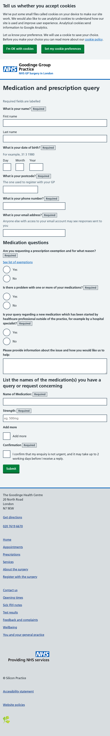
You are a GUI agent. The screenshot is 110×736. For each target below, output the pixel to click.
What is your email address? (30, 215)
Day (5, 160)
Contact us (10, 590)
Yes (15, 269)
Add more (19, 436)
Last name (10, 132)
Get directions (12, 517)
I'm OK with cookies (20, 49)
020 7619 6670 (13, 526)
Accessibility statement (18, 691)
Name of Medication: (25, 394)
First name (10, 116)
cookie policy (94, 39)
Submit (11, 468)
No (15, 278)
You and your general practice (23, 635)
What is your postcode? (27, 176)
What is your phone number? (31, 198)
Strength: (17, 411)
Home (7, 539)
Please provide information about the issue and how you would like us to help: (53, 352)
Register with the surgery (20, 577)
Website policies (14, 705)
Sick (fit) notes (12, 605)
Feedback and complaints (20, 620)
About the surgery (15, 569)
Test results (10, 612)
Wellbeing (10, 627)
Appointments (13, 547)
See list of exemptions (18, 262)
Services (8, 562)
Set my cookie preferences (63, 49)
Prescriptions (11, 554)
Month (20, 160)
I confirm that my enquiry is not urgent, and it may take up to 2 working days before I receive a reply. (56, 456)
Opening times (13, 597)
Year (32, 160)
